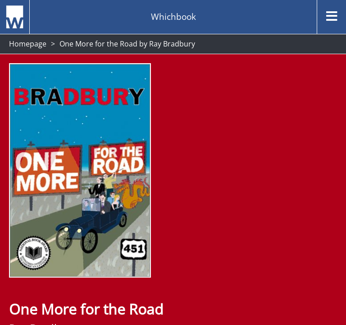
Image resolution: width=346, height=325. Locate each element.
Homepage (27, 44)
